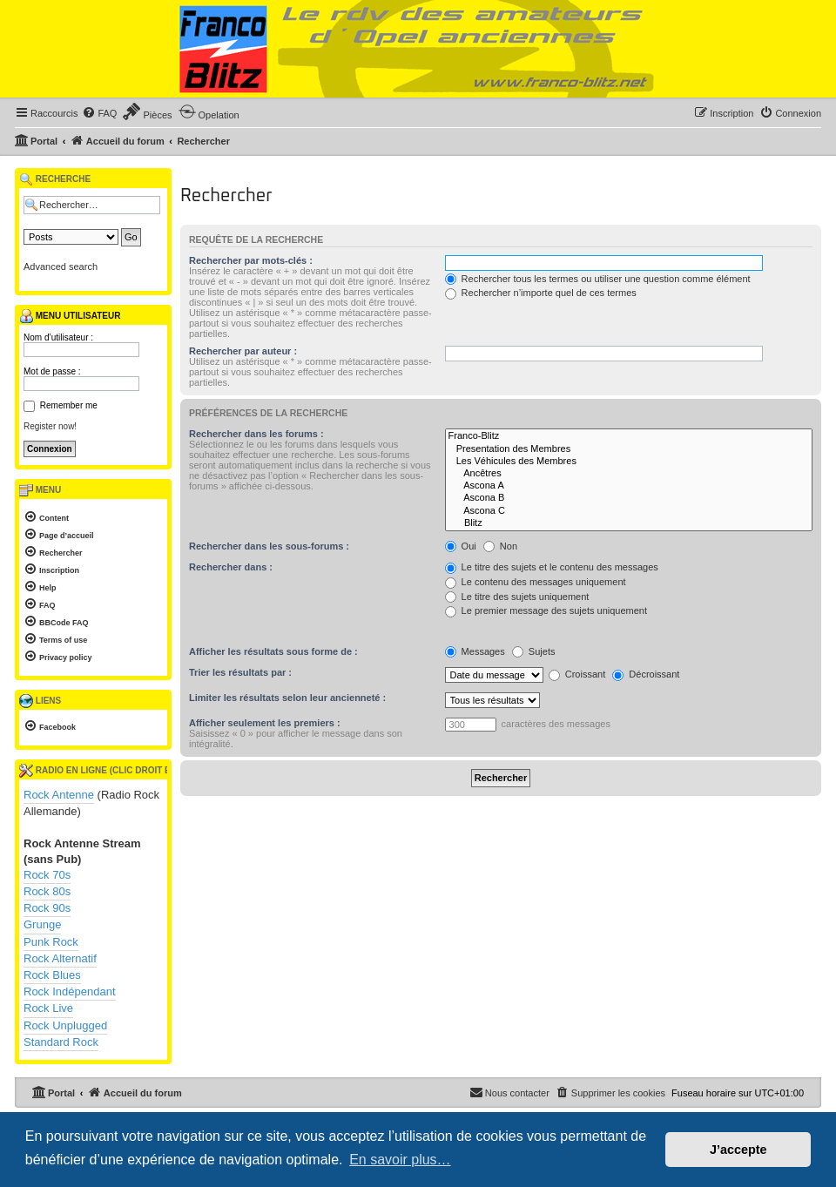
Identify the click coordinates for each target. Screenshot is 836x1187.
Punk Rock (51, 941)
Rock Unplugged (65, 1025)
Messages (475, 651)
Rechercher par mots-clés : (251, 260)
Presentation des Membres (629, 449)
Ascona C (629, 511)
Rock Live (48, 1008)
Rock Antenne (59, 794)
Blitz (629, 523)
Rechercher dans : (231, 567)
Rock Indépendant (70, 991)
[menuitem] (99, 113)
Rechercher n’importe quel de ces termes (541, 292)
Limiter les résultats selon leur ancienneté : (287, 697)
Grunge (42, 924)
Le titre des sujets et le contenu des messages (551, 567)
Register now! (50, 426)
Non (500, 546)
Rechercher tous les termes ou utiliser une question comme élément (598, 278)
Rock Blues (52, 974)
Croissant (577, 674)
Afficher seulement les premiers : (264, 723)
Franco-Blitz (629, 436)
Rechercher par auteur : (243, 351)
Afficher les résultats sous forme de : (273, 651)
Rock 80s (47, 891)
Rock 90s (47, 907)
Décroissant (645, 674)
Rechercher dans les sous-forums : (269, 546)
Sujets (534, 651)
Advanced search (61, 266)
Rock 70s (47, 874)
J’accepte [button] (738, 1150)
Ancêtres (629, 474)
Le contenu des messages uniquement (535, 582)
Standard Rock (61, 1042)
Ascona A (629, 486)
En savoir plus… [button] (400, 1159)
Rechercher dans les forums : (256, 433)
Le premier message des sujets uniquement (546, 610)
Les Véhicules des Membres (629, 461)
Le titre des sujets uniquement (517, 596)
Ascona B (629, 498)
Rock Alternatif (60, 958)
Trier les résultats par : (240, 672)
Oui (460, 546)
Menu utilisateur (69, 316)
